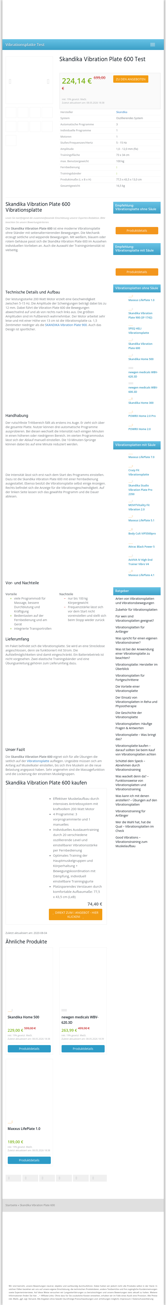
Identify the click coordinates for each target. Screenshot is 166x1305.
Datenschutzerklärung (143, 1298)
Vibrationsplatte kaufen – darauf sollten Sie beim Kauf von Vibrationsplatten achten (136, 750)
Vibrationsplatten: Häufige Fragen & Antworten (134, 726)
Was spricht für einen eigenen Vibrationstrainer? (136, 640)
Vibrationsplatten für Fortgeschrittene (130, 677)
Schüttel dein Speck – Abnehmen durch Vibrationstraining (130, 765)
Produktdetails (29, 1049)
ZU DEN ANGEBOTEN (131, 79)
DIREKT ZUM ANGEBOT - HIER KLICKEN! (75, 914)
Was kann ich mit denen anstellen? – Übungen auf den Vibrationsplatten (136, 800)
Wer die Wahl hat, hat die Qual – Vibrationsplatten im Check (135, 826)
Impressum (125, 1298)
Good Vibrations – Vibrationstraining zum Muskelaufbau (131, 841)
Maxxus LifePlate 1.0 (24, 1128)
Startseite (11, 1205)
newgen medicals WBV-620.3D (80, 1020)
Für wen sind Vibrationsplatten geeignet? (135, 618)
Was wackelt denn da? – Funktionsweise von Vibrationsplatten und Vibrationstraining (132, 782)
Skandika (121, 112)
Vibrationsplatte (38, 761)
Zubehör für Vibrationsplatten (137, 609)
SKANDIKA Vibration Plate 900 (66, 325)
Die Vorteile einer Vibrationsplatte (128, 688)
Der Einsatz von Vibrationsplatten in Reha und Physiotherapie (136, 701)
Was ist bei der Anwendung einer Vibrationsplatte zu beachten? (135, 653)
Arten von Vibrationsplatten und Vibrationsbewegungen (135, 601)
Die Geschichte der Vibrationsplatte (129, 715)
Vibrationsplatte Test (25, 44)
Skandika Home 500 (23, 1017)
